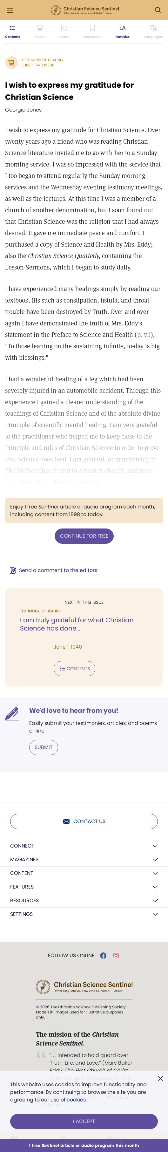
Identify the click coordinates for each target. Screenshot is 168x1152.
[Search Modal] (157, 10)
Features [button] (22, 886)
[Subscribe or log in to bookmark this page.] (92, 31)
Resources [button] (24, 900)
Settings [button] (21, 914)
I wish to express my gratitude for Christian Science (69, 91)
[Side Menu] (10, 10)
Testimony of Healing (42, 60)
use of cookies (68, 1099)
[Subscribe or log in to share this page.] (64, 31)
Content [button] (21, 873)
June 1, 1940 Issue (38, 65)
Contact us (84, 821)
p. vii (144, 335)
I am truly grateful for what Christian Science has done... (77, 624)
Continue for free (84, 536)
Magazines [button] (24, 859)
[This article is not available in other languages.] (153, 31)
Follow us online (71, 955)
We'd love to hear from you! (73, 710)
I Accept (84, 1121)
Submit (44, 747)
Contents (74, 668)
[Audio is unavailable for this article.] (40, 31)
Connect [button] (22, 845)
